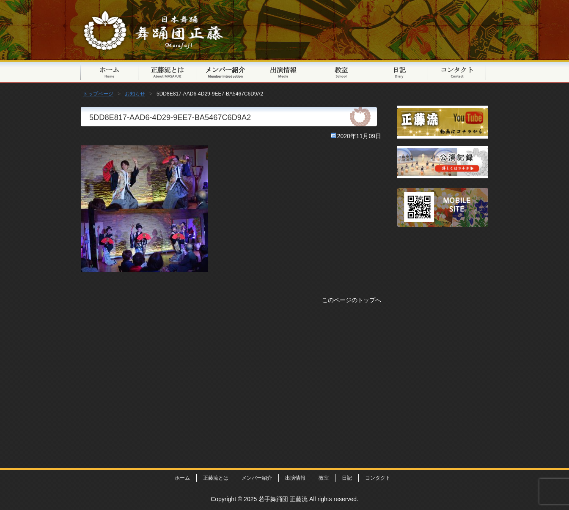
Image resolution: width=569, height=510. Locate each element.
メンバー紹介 (225, 71)
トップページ (109, 71)
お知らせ (135, 94)
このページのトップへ (351, 300)
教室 (341, 71)
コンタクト (457, 71)
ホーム (182, 478)
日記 (399, 71)
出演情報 (283, 71)
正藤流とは (167, 71)
